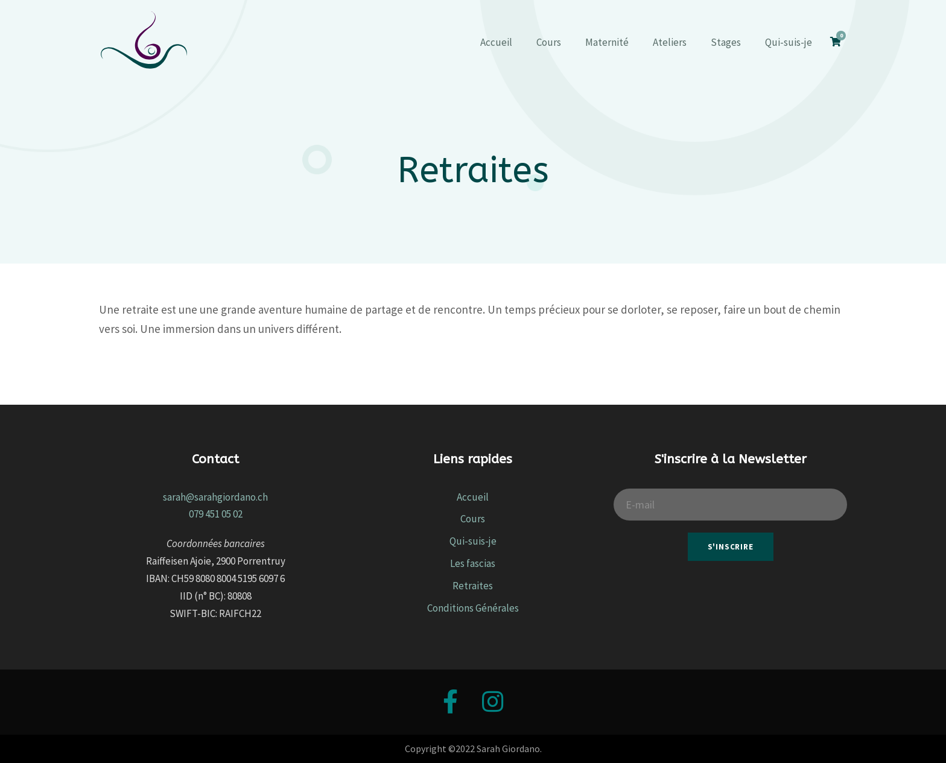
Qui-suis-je (788, 42)
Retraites (472, 585)
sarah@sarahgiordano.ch (215, 497)
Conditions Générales (473, 608)
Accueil (496, 42)
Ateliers (670, 42)
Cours (548, 42)
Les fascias (472, 563)
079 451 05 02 (216, 514)
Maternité (607, 42)
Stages (726, 42)
